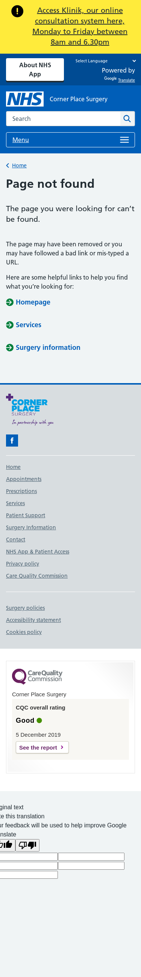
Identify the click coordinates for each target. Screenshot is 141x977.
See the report (38, 747)
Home (19, 165)
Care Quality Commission (37, 575)
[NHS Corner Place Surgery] (57, 99)
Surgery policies (25, 607)
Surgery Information (31, 527)
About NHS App (35, 69)
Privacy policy (22, 563)
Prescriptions (21, 491)
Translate (119, 80)
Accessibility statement (33, 620)
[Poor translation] (27, 845)
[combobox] (63, 118)
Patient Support (25, 515)
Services (15, 503)
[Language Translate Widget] (104, 61)
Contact (15, 539)
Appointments (23, 479)
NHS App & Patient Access (37, 551)
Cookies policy (24, 632)
